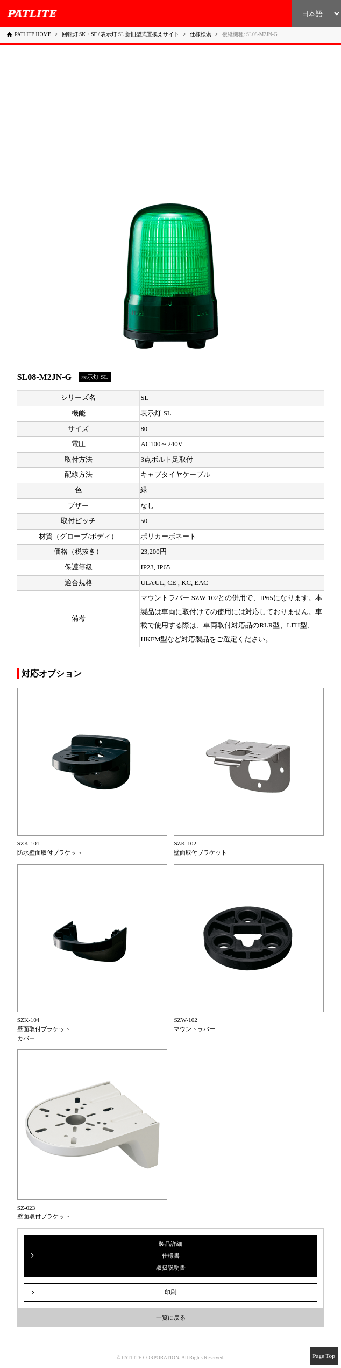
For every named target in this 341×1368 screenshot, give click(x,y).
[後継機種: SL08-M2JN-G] (250, 34)
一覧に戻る (171, 1317)
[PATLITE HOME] (29, 34)
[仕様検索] (200, 34)
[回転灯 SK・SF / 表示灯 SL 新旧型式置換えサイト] (120, 34)
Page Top (323, 1355)
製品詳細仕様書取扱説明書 (171, 1255)
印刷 (170, 1292)
